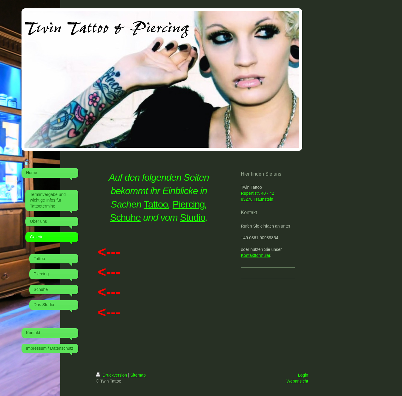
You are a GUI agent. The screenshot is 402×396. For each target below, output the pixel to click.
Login (303, 375)
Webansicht (297, 381)
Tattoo (156, 204)
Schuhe (125, 217)
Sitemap (138, 375)
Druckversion (112, 375)
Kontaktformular (255, 255)
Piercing (189, 204)
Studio (192, 217)
